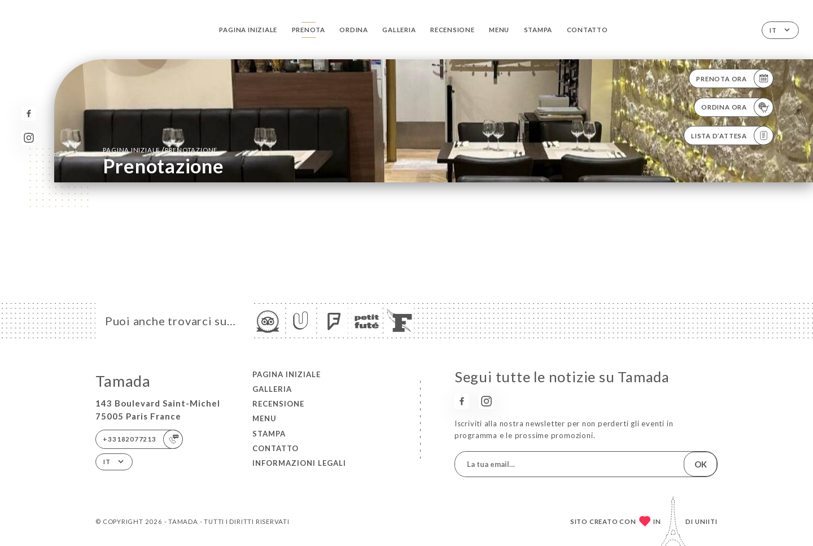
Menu (499, 29)
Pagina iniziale (248, 29)
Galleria (399, 29)
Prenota (309, 29)
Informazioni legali (299, 463)
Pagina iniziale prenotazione (160, 149)
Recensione (452, 29)
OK (700, 464)
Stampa (538, 29)
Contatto (587, 29)
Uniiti (706, 521)
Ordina (353, 29)
